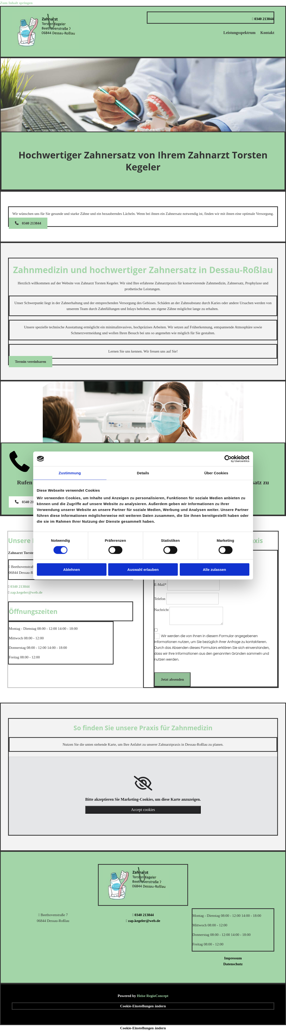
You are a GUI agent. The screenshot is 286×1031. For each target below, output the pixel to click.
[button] (28, 223)
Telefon (160, 599)
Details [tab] (143, 473)
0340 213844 (264, 19)
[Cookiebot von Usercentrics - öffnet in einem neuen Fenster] (228, 458)
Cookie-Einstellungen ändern (143, 1006)
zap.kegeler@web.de (26, 592)
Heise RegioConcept (153, 996)
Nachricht (161, 610)
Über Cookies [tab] (216, 473)
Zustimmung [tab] (70, 473)
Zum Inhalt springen (16, 3)
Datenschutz (233, 964)
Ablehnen (71, 569)
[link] (143, 783)
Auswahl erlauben (143, 569)
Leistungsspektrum (239, 33)
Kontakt (267, 33)
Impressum (233, 958)
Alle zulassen (214, 569)
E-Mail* (160, 585)
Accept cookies (143, 810)
